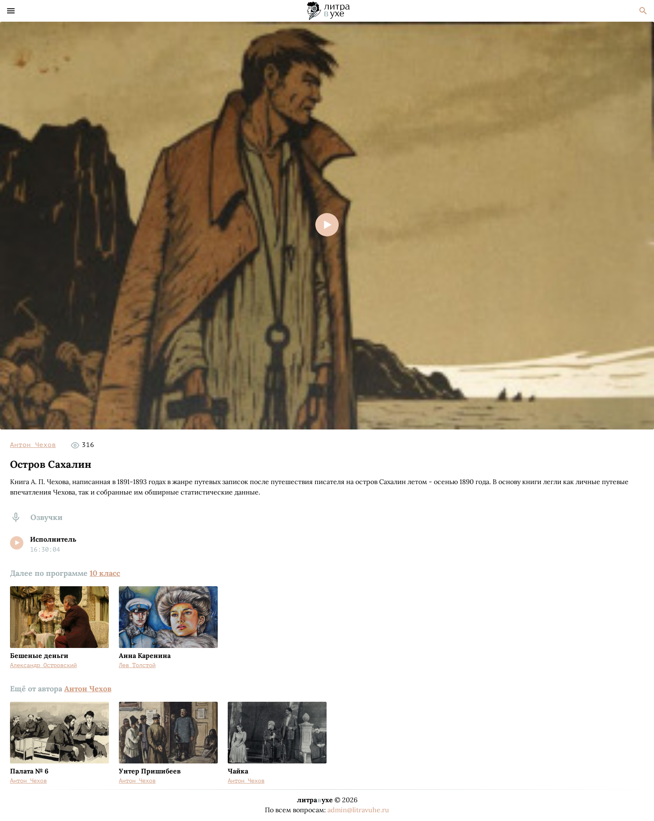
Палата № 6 (29, 771)
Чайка (238, 771)
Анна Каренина (145, 655)
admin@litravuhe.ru (358, 810)
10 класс (105, 573)
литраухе (315, 800)
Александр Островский (43, 665)
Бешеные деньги (39, 655)
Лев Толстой (137, 665)
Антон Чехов (33, 445)
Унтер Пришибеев (150, 771)
